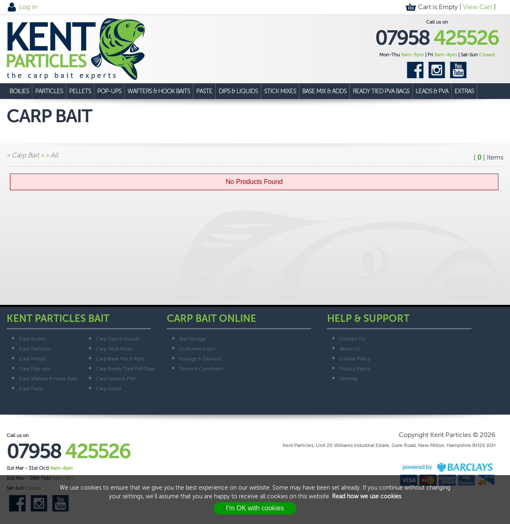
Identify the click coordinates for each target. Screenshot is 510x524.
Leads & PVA (432, 91)
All (54, 155)
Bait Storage (192, 339)
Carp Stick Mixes (114, 349)
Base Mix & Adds (324, 91)
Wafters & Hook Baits (159, 91)
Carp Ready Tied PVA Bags (125, 369)
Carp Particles (34, 349)
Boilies (19, 91)
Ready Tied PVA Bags (381, 91)
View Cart (477, 7)
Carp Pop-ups (34, 369)
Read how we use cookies (366, 496)
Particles (49, 91)
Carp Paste (31, 388)
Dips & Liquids (238, 91)
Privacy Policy (354, 369)
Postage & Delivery (200, 359)
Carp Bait (25, 155)
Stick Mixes (280, 91)
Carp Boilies (32, 339)
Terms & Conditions (201, 369)
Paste (204, 91)
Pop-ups (109, 91)
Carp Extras (108, 388)
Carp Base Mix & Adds (120, 359)
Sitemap (348, 379)
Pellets (80, 91)
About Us (349, 349)
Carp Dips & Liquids (118, 339)
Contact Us (352, 339)
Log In (28, 7)
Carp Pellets (32, 359)
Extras (464, 91)
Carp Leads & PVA (115, 379)
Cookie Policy (354, 359)
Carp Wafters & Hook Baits (48, 379)
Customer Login (197, 349)
